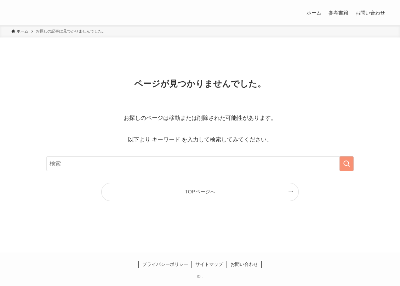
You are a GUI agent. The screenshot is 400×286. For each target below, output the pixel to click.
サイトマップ (209, 264)
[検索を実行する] (346, 163)
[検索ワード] (200, 163)
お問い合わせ (244, 264)
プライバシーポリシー (165, 264)
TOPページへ (200, 191)
